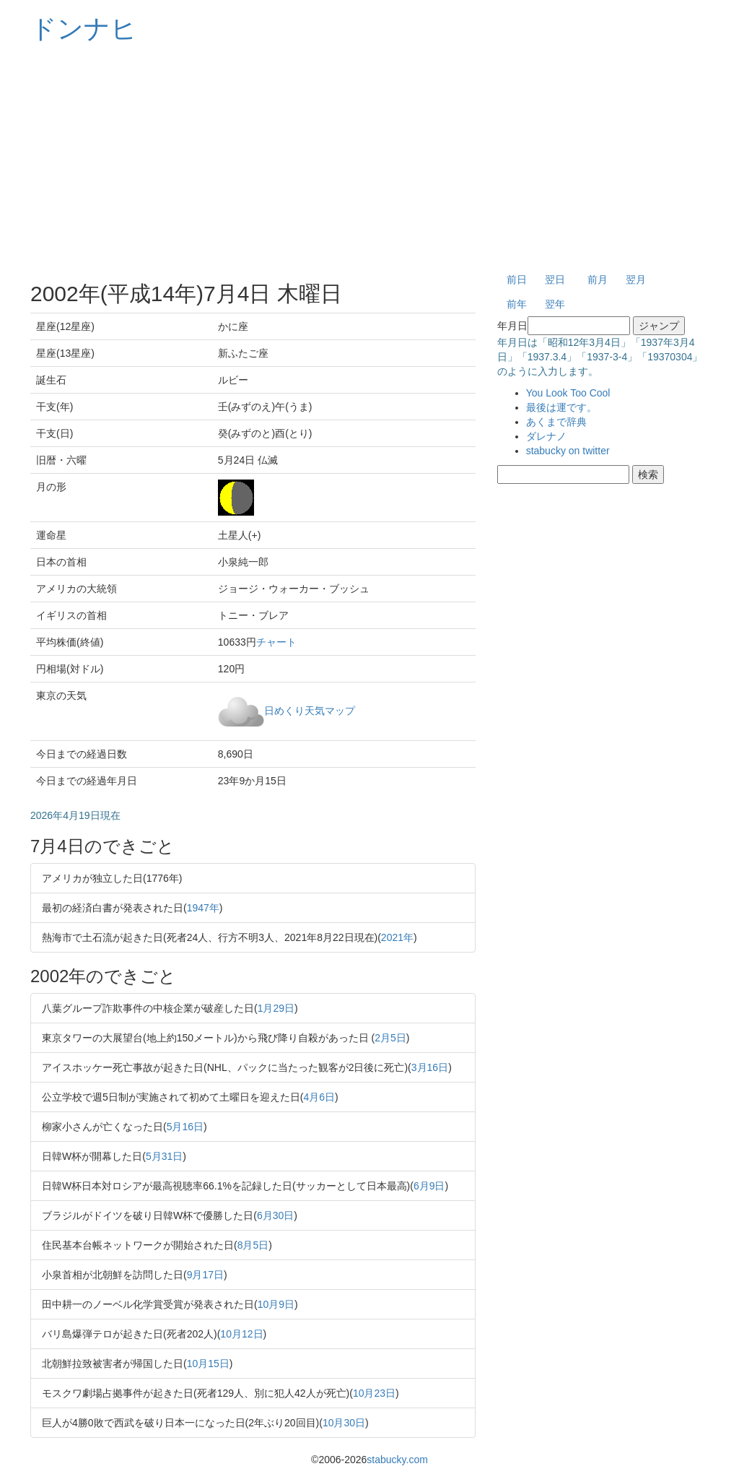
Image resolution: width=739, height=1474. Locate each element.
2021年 (397, 937)
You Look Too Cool (568, 393)
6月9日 (429, 1186)
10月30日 (344, 1423)
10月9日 (276, 1304)
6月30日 (275, 1215)
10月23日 (374, 1393)
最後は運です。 (561, 407)
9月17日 (205, 1274)
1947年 (203, 908)
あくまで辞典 (556, 422)
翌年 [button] (555, 304)
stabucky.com (397, 1459)
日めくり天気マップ (309, 710)
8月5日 (253, 1245)
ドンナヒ (83, 28)
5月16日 (185, 1126)
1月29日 (276, 1008)
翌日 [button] (555, 279)
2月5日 (390, 1038)
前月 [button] (597, 279)
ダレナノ (546, 436)
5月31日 (164, 1156)
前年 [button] (517, 304)
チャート (276, 642)
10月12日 (241, 1334)
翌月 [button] (636, 279)
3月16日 (429, 1067)
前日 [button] (517, 279)
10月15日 (208, 1363)
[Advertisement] (369, 159)
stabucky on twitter (568, 450)
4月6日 (319, 1097)
